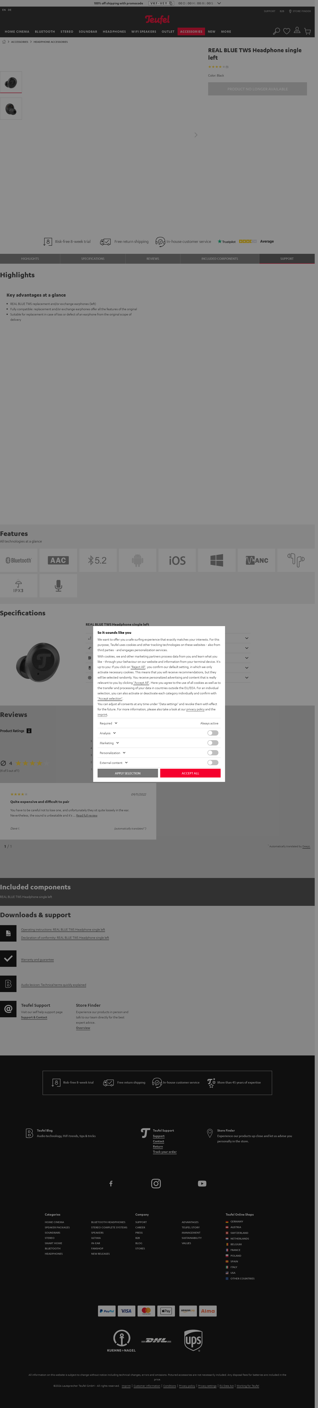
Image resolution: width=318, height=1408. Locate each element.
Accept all (190, 773)
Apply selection (127, 773)
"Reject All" (138, 667)
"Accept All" (141, 683)
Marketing (107, 743)
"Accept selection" (110, 698)
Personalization (110, 753)
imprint (102, 714)
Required (106, 723)
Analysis (105, 733)
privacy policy (195, 709)
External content (111, 763)
